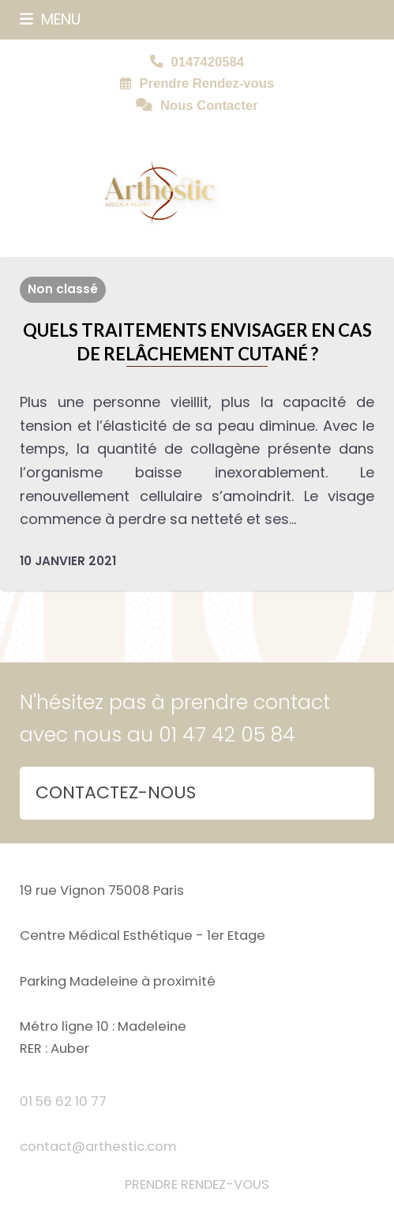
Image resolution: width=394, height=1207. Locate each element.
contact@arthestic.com (98, 1146)
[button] (50, 19)
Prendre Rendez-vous (206, 83)
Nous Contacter (209, 105)
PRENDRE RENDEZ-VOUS (197, 1184)
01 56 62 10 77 (63, 1101)
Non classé (63, 289)
